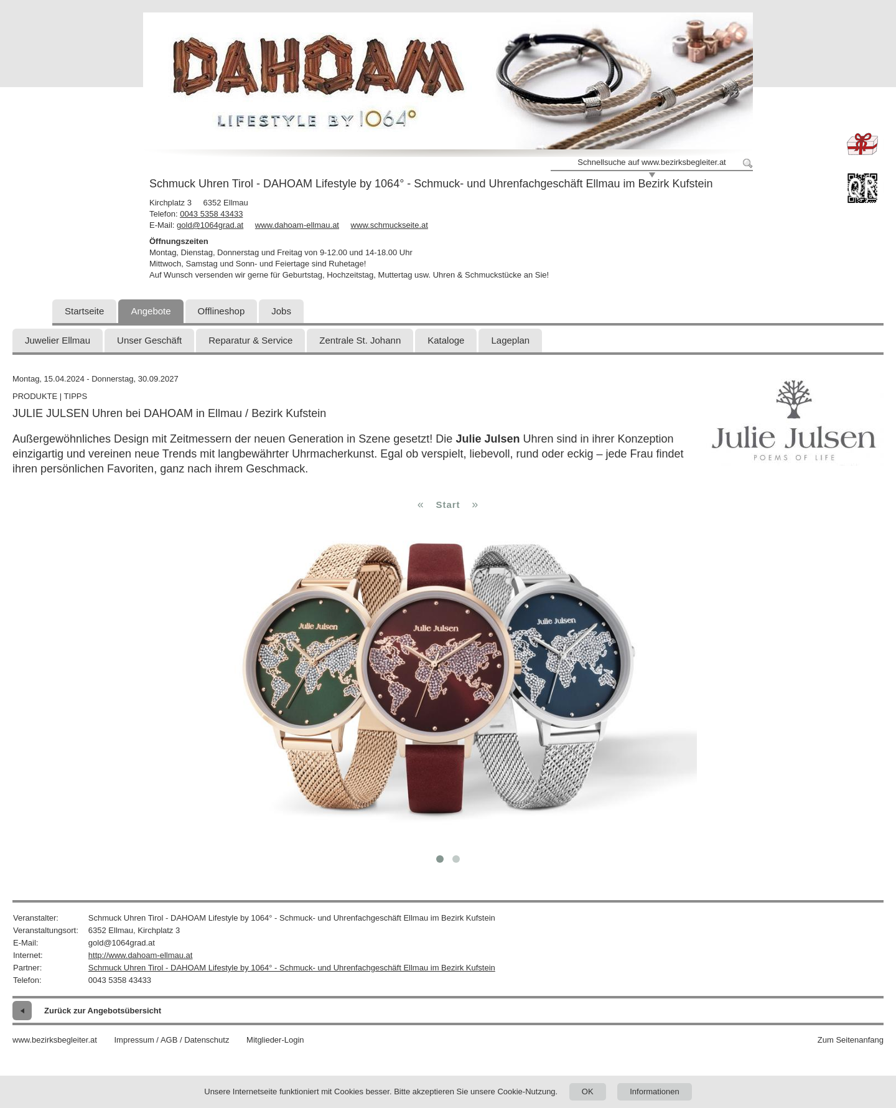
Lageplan (510, 340)
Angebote (150, 311)
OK (588, 1091)
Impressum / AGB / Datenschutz (171, 1040)
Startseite (84, 311)
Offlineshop (221, 311)
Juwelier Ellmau (57, 340)
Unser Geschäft (149, 340)
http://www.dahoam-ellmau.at (140, 955)
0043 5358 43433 (211, 213)
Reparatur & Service (250, 340)
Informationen (654, 1091)
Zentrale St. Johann (360, 340)
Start (448, 504)
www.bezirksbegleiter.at (54, 1040)
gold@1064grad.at (210, 225)
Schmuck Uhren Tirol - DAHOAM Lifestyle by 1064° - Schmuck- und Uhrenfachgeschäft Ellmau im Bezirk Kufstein (291, 967)
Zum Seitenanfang (851, 1040)
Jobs (281, 311)
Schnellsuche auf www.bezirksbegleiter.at (651, 162)
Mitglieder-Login (275, 1040)
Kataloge (445, 340)
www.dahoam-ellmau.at (297, 225)
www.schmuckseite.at (389, 225)
